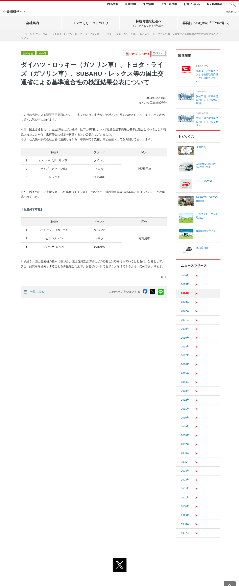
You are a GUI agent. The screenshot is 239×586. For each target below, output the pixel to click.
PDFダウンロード (141, 54)
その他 (41, 54)
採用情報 (148, 4)
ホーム (28, 35)
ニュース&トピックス (47, 35)
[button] (233, 4)
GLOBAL (231, 12)
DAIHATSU (16, 4)
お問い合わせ (192, 4)
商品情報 (112, 4)
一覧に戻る (37, 292)
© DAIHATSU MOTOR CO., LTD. (119, 580)
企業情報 (130, 4)
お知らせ (27, 54)
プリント (160, 54)
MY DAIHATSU (216, 4)
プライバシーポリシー (102, 575)
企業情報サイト (14, 12)
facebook (146, 292)
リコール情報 (168, 4)
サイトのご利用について (136, 575)
